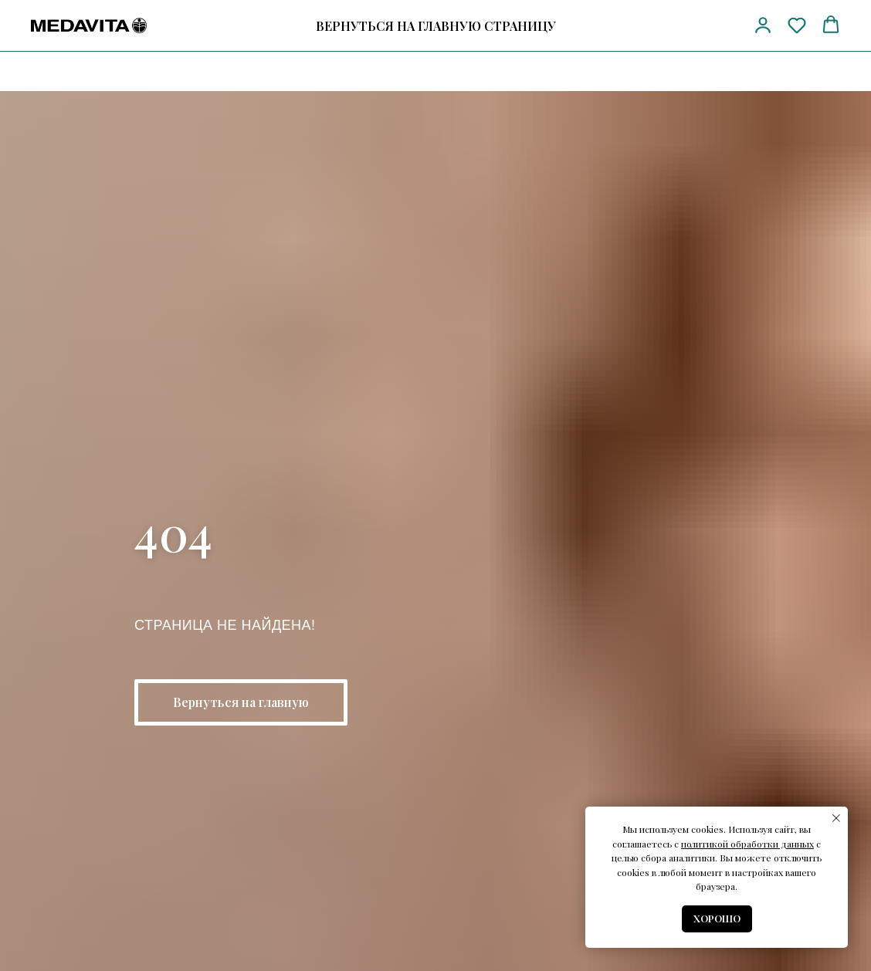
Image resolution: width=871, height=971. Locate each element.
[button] (763, 24)
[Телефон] (663, 26)
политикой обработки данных (747, 843)
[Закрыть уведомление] (836, 818)
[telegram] (692, 26)
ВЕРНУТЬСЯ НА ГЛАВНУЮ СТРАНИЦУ (436, 26)
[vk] (720, 26)
